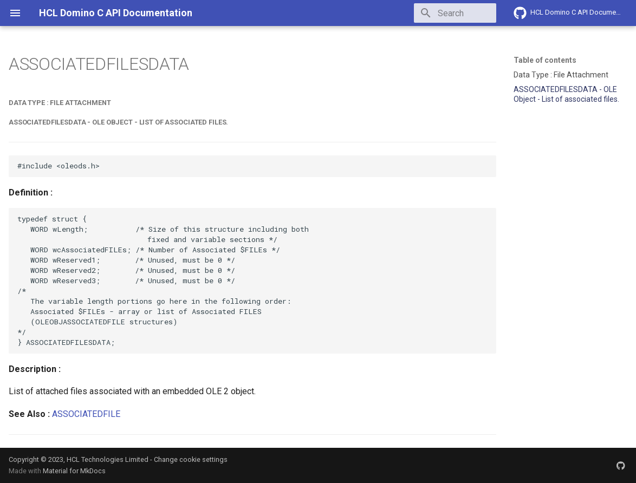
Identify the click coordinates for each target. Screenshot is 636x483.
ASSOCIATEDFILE (86, 414)
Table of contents (545, 60)
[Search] (432, 13)
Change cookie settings (191, 459)
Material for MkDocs (74, 471)
